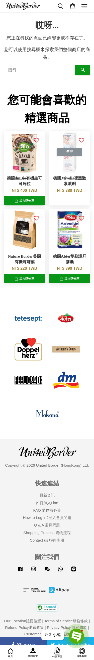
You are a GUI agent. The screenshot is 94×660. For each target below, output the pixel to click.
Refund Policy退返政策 (24, 627)
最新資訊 (47, 495)
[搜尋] (39, 70)
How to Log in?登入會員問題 (47, 517)
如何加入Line (47, 503)
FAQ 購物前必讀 (47, 510)
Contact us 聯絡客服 (47, 540)
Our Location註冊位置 (22, 621)
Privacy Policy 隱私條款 (67, 627)
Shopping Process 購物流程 (46, 533)
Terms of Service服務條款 (66, 621)
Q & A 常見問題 (47, 525)
